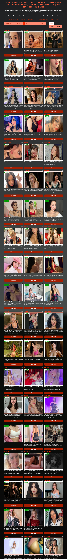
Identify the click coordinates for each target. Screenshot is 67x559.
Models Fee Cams (13, 19)
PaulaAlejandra (47, 204)
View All (7, 23)
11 (36, 23)
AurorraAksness (48, 380)
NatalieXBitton (27, 454)
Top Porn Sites (54, 19)
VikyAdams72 (27, 104)
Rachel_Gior (27, 330)
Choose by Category (55, 26)
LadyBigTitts (27, 280)
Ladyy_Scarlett (7, 454)
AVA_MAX (46, 180)
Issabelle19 (6, 504)
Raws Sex (30, 19)
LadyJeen (6, 330)
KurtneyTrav (7, 54)
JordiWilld (26, 430)
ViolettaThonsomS (8, 80)
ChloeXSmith (47, 130)
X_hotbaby (26, 380)
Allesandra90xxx (28, 480)
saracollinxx (27, 54)
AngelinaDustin (47, 354)
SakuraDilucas (47, 330)
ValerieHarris (47, 104)
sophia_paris (27, 504)
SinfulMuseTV (47, 404)
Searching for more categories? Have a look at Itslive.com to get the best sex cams (33, 542)
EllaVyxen (6, 430)
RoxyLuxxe (26, 254)
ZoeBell (6, 230)
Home (51, 23)
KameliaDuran (47, 30)
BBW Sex (23, 19)
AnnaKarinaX (47, 230)
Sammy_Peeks (47, 430)
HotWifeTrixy (7, 204)
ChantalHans (7, 304)
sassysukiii (6, 280)
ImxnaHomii (7, 154)
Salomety (26, 354)
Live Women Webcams (42, 19)
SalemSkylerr (7, 104)
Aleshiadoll (46, 54)
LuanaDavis (7, 354)
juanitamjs (26, 180)
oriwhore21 (6, 30)
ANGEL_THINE (7, 130)
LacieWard (26, 154)
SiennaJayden (27, 404)
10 (33, 23)
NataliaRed (46, 154)
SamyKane (6, 480)
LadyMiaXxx (7, 180)
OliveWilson (27, 304)
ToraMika (26, 80)
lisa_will (26, 204)
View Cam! (13, 52)
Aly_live (26, 130)
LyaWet (46, 254)
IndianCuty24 (7, 380)
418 (42, 23)
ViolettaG (26, 30)
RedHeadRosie (7, 404)
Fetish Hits (31, 555)
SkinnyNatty (47, 80)
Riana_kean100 (7, 254)
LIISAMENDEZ (47, 280)
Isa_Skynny (47, 480)
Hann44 (46, 304)
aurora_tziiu (47, 454)
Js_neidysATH (27, 230)
